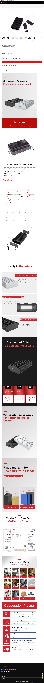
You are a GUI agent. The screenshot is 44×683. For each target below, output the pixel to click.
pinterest (11, 65)
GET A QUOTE (22, 61)
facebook (2, 65)
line (4, 65)
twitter (7, 65)
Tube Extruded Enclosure (15, 5)
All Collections (4, 5)
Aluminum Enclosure (9, 5)
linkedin (16, 65)
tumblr (13, 65)
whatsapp (9, 65)
